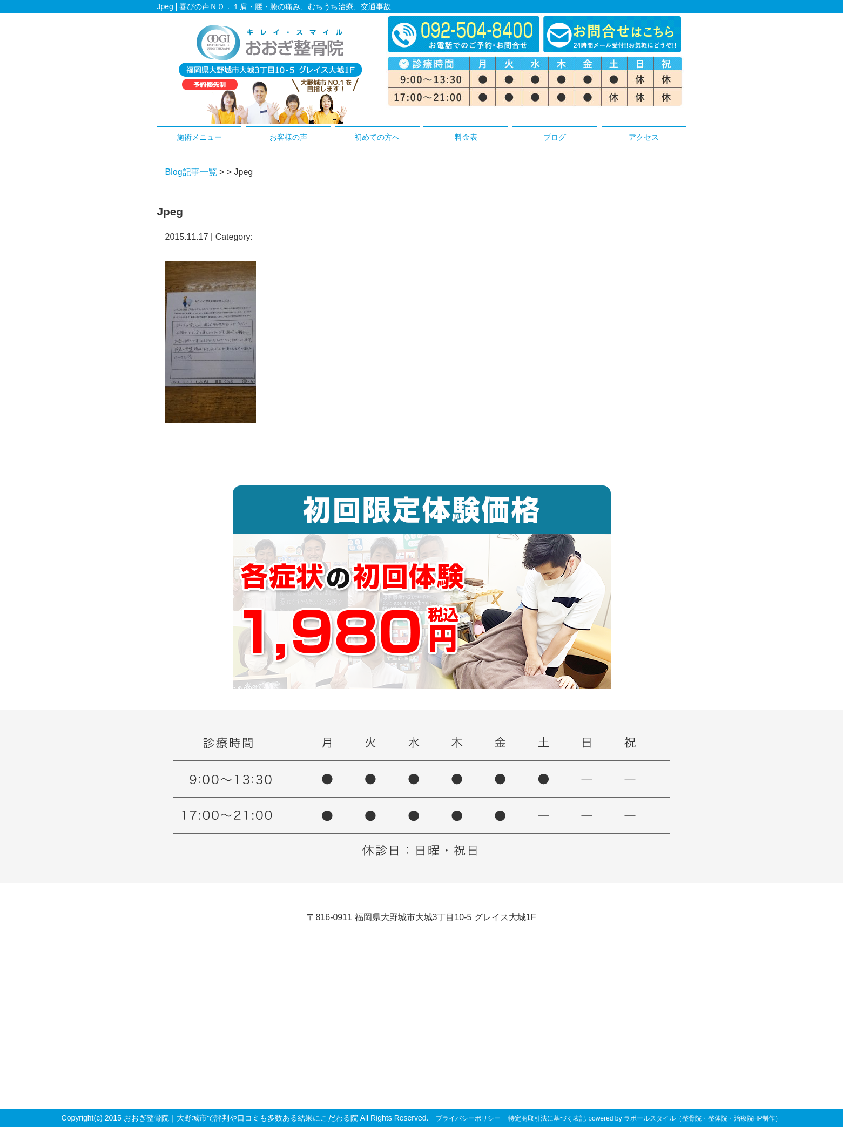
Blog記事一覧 (191, 172)
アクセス (644, 137)
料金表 (466, 137)
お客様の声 (288, 137)
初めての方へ (377, 137)
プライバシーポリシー (468, 1118)
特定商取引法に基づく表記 (547, 1118)
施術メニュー (199, 137)
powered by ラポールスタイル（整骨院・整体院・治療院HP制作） (684, 1118)
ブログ (554, 137)
